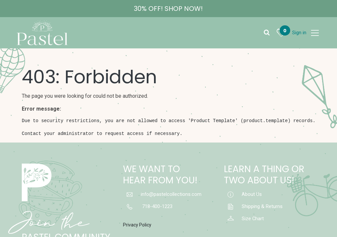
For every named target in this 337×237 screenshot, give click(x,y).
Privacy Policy (137, 224)
